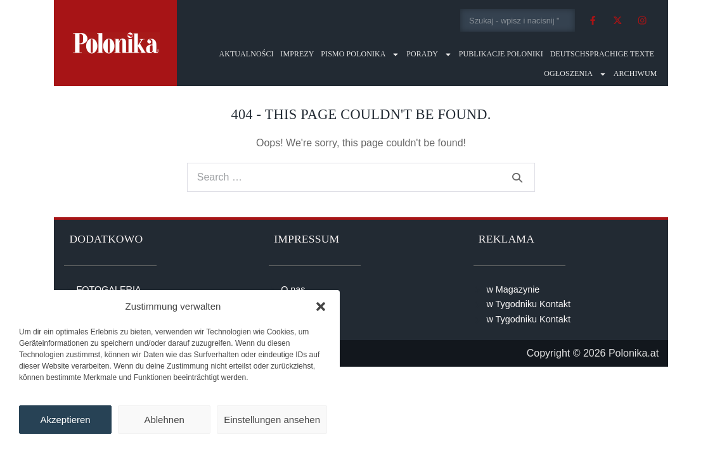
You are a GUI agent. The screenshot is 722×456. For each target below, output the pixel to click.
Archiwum (635, 73)
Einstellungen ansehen (272, 419)
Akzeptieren (65, 419)
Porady (429, 54)
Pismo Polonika (360, 54)
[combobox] (517, 20)
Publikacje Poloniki (501, 53)
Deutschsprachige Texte (602, 53)
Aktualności (246, 53)
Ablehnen (164, 419)
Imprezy (297, 53)
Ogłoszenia (575, 74)
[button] (320, 306)
